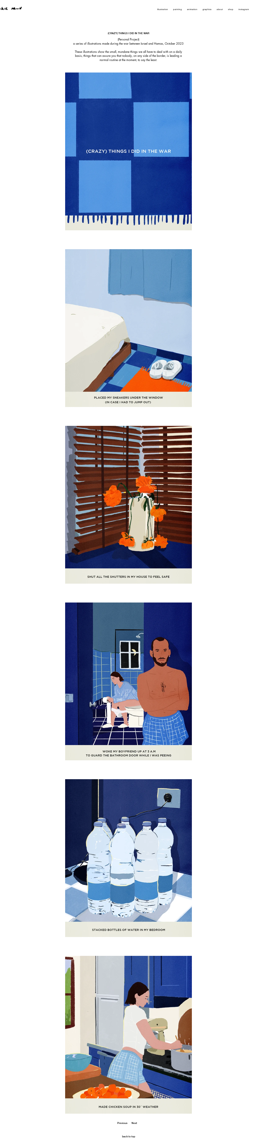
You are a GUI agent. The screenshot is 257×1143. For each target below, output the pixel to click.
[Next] (137, 1123)
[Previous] (120, 1123)
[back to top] (129, 1137)
